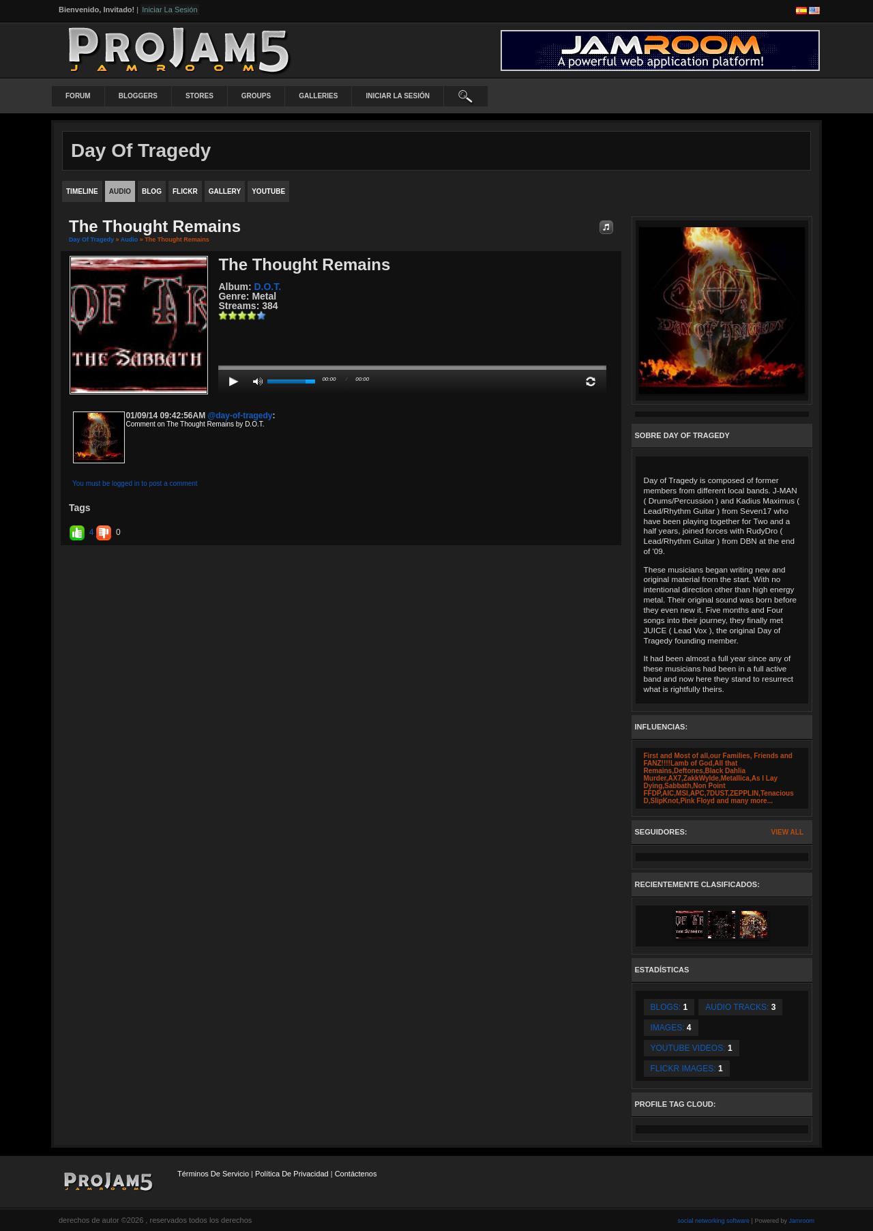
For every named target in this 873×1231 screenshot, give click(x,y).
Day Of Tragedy (91, 239)
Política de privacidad (292, 1174)
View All (787, 832)
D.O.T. (267, 286)
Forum (78, 96)
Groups (256, 96)
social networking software (714, 1220)
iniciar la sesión (398, 96)
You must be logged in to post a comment (135, 483)
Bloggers (138, 96)
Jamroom (801, 1220)
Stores (199, 96)
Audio (129, 239)
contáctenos (356, 1174)
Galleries (318, 96)
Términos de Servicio (213, 1174)
